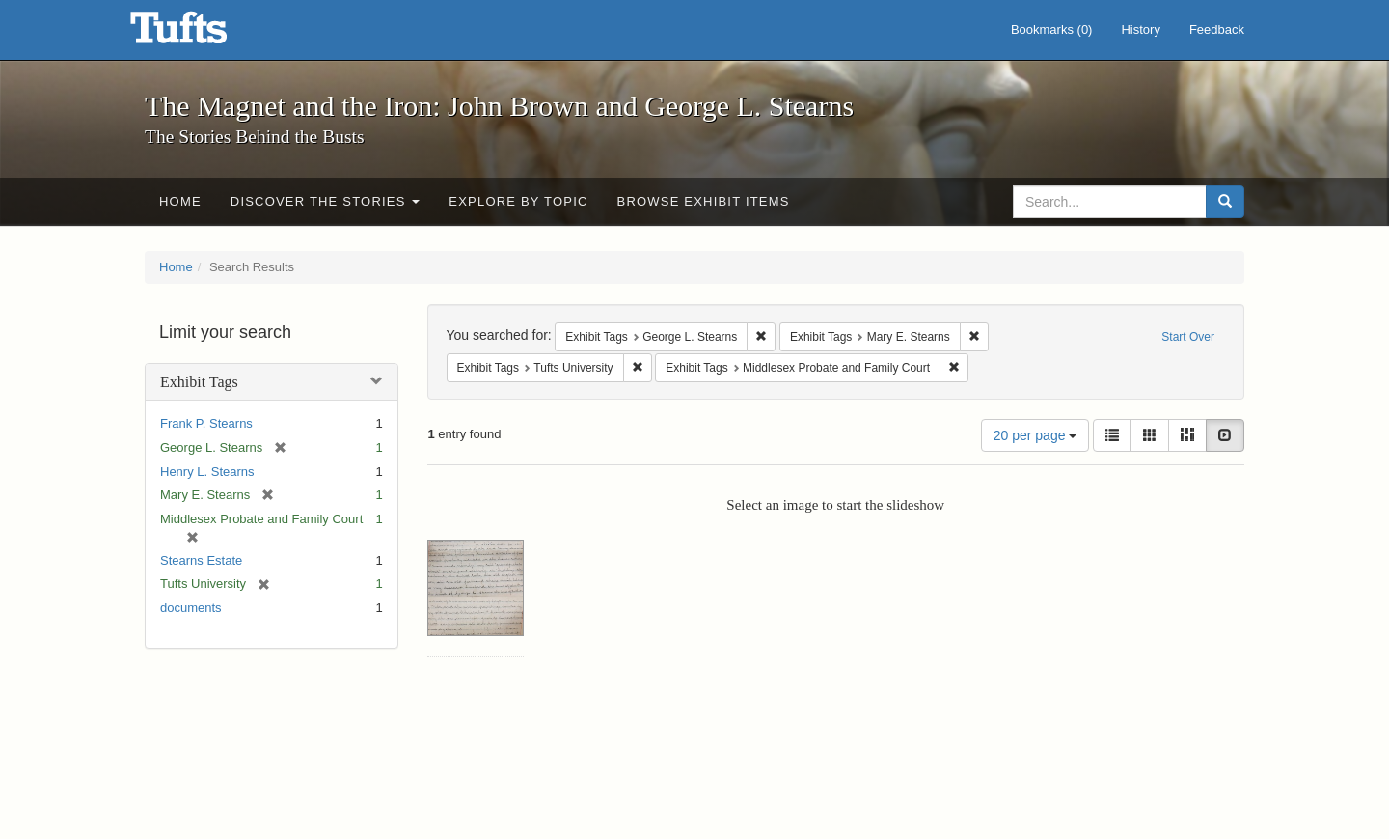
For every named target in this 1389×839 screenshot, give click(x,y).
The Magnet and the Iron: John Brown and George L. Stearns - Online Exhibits (202, 34)
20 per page (1035, 435)
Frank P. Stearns (206, 423)
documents (191, 608)
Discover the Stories (326, 201)
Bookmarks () (1052, 29)
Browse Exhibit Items (703, 201)
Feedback (1216, 29)
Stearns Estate (201, 560)
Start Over (1187, 337)
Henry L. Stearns (207, 471)
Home (180, 201)
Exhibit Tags (199, 382)
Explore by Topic (518, 201)
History (1140, 29)
